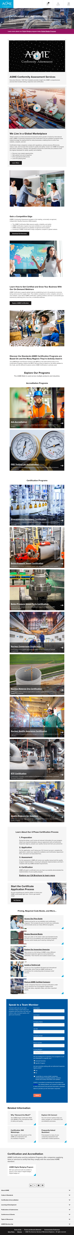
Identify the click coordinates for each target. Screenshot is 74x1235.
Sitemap (19, 1231)
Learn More (15, 163)
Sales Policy (11, 1231)
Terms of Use (17, 1229)
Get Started (17, 900)
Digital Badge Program (48, 31)
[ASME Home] (6, 4)
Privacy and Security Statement (32, 1229)
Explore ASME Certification (20, 303)
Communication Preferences (52, 1229)
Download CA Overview (19, 233)
